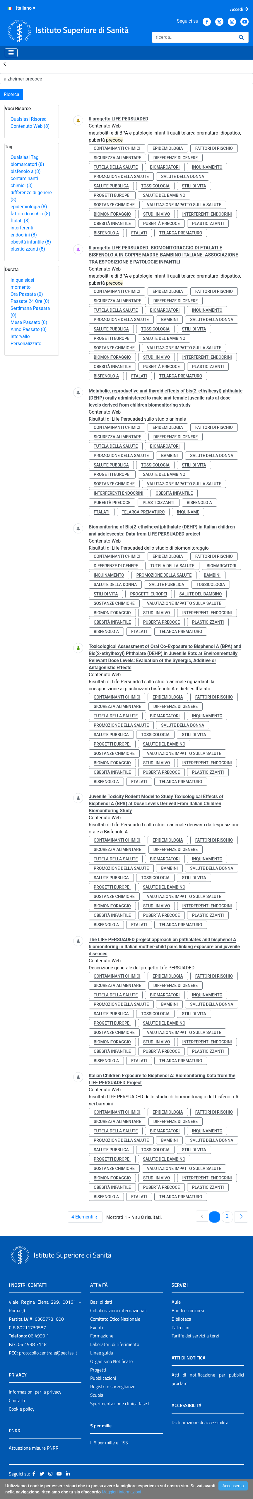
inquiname (188, 512)
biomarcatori (27, 164)
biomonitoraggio (112, 214)
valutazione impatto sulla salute (184, 204)
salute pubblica (111, 186)
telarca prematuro (180, 233)
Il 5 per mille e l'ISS (109, 1442)
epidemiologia (29, 206)
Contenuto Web (30, 126)
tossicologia (155, 186)
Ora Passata (27, 294)
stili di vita (194, 186)
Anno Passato (29, 329)
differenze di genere (175, 157)
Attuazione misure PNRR (34, 1447)
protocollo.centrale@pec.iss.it (48, 1352)
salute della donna (182, 176)
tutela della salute (116, 167)
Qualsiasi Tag (24, 157)
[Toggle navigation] (11, 52)
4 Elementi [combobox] (86, 1217)
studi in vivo (156, 214)
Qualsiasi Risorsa (29, 119)
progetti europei (112, 195)
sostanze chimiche (114, 204)
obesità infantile (31, 242)
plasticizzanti (28, 249)
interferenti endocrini (207, 214)
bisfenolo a (26, 171)
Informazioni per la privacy (35, 1391)
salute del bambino (164, 195)
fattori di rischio (30, 213)
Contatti (17, 1400)
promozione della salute (121, 176)
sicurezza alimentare (117, 157)
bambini (169, 319)
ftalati (20, 221)
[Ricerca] (193, 37)
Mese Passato (29, 322)
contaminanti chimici (117, 148)
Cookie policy (22, 1408)
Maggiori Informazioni (121, 1492)
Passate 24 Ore (30, 301)
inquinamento (207, 167)
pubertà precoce (161, 223)
